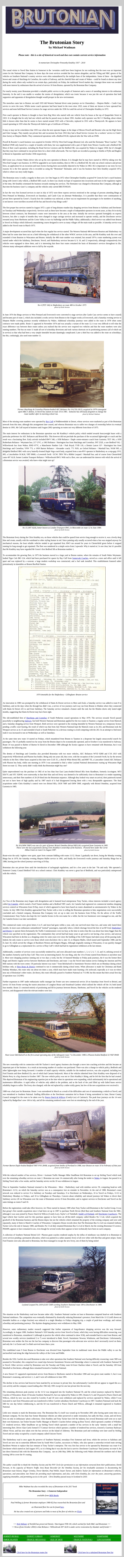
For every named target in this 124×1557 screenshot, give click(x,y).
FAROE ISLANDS (10, 1539)
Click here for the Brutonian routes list (25, 1552)
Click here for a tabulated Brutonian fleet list (88, 1552)
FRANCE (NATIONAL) (83, 1539)
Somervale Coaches (80, 558)
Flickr (79, 1511)
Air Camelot (13, 904)
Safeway (28, 721)
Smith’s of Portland (86, 1214)
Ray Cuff (49, 421)
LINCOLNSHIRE (104, 1539)
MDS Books (54, 1495)
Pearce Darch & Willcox (55, 1097)
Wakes (97, 1178)
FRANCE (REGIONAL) (36, 1539)
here (62, 1507)
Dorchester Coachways (108, 1214)
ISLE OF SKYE (56, 1539)
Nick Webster (22, 1524)
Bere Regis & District (26, 967)
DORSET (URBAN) (34, 1536)
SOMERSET (55, 1536)
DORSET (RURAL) (11, 1536)
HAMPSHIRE (102, 1536)
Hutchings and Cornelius (36, 718)
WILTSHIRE (79, 1536)
